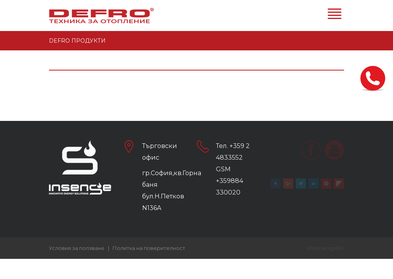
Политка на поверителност (149, 248)
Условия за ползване (76, 248)
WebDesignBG (325, 248)
